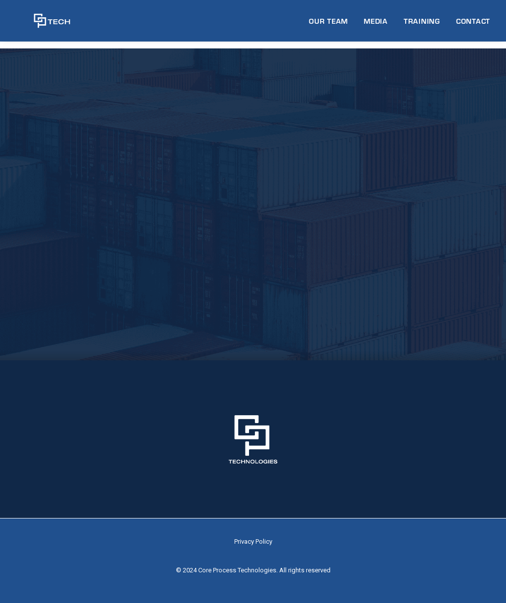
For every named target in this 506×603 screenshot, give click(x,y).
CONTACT (473, 24)
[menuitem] (332, 24)
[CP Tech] (43, 24)
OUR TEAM (328, 24)
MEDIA (376, 24)
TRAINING (422, 24)
